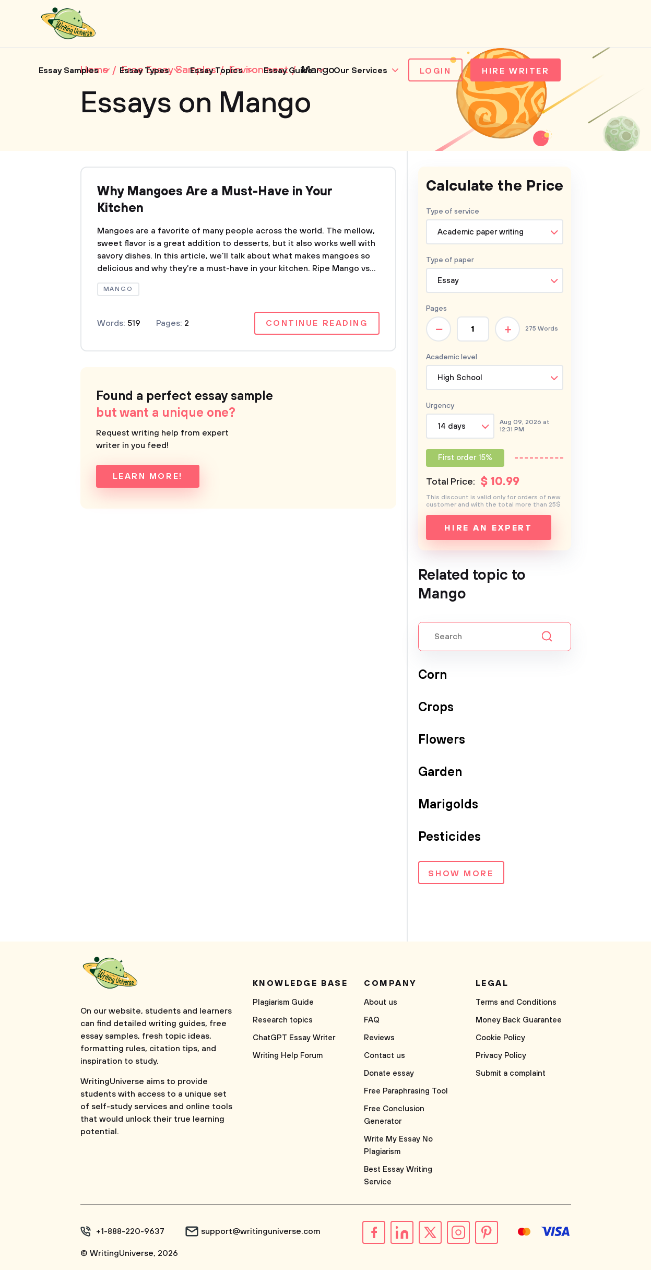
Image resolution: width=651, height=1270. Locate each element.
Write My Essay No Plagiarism (398, 1145)
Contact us (384, 1056)
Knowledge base (300, 983)
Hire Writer (515, 71)
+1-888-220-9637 (130, 1231)
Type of (450, 260)
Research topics (283, 1020)
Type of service (452, 211)
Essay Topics (216, 70)
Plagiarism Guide (283, 1002)
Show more (460, 873)
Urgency (440, 405)
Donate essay (389, 1073)
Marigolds (448, 805)
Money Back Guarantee (519, 1020)
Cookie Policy (500, 1038)
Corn (432, 675)
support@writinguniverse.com (261, 1231)
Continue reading (317, 323)
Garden (440, 772)
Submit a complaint (511, 1073)
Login (436, 71)
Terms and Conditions (516, 1002)
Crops (436, 707)
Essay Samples (69, 70)
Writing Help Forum (288, 1056)
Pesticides (449, 837)
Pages (436, 308)
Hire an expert (488, 528)
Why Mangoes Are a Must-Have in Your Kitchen (214, 200)
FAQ (372, 1020)
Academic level (451, 357)
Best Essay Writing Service (398, 1176)
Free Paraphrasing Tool (406, 1091)
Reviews (379, 1038)
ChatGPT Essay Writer (294, 1038)
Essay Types (144, 70)
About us (380, 1002)
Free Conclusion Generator (394, 1115)
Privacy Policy (501, 1056)
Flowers (441, 740)
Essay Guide (288, 70)
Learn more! (148, 476)
